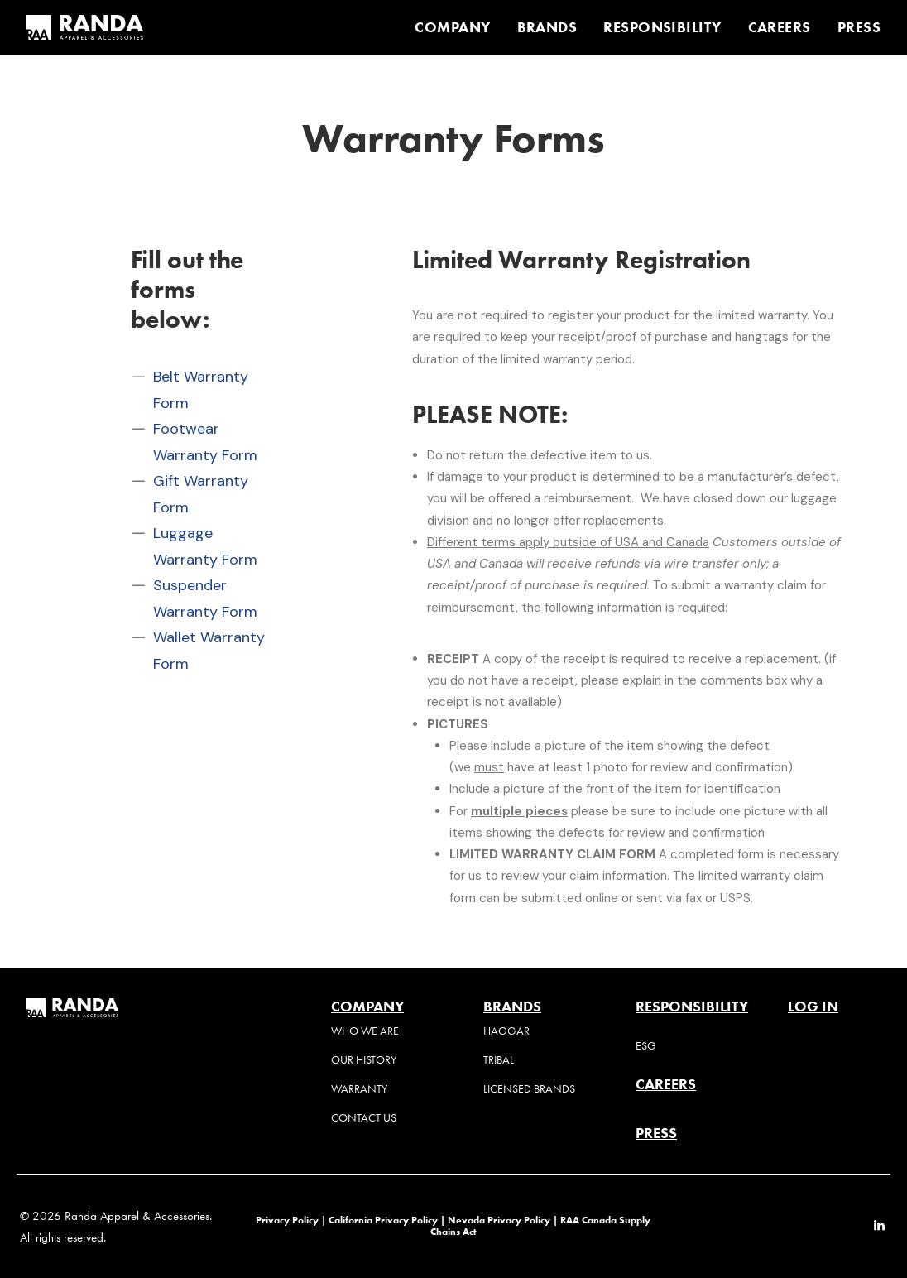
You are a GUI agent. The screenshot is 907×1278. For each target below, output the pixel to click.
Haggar (506, 1031)
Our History (363, 1060)
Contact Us (363, 1118)
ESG (646, 1046)
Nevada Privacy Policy (499, 1219)
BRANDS (547, 27)
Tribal (498, 1060)
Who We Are (365, 1031)
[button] (879, 1226)
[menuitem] (458, 27)
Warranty (359, 1089)
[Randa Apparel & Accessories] (84, 27)
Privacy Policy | (291, 1219)
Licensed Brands (529, 1089)
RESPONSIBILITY (662, 27)
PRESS (859, 27)
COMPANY (452, 27)
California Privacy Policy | (388, 1219)
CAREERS (779, 27)
